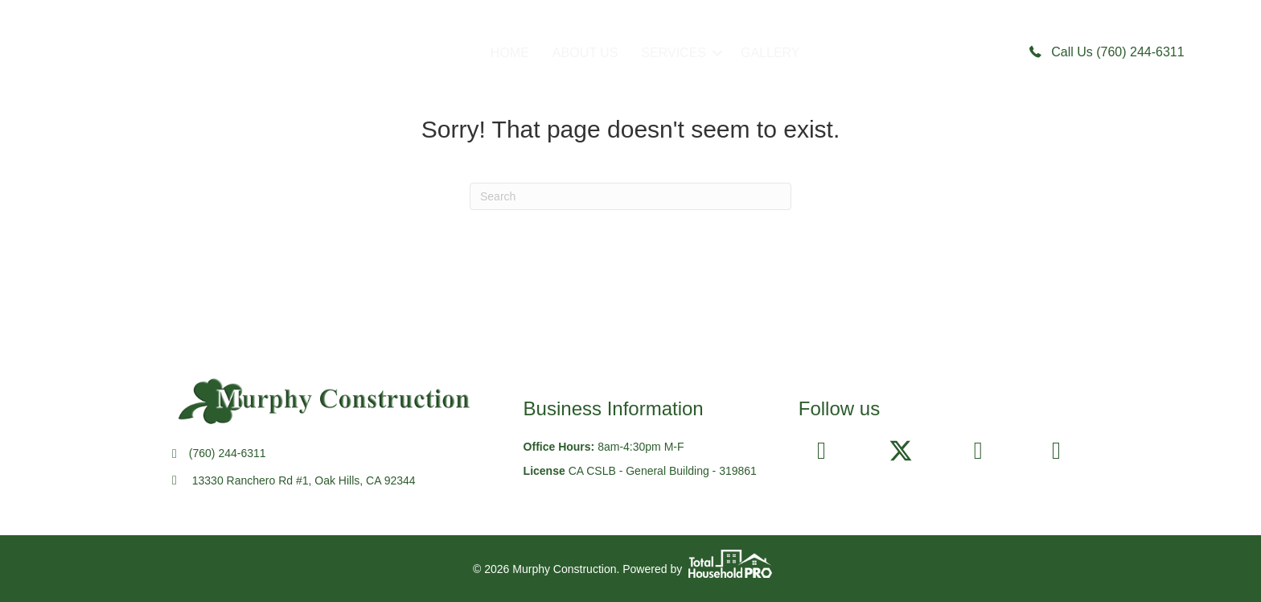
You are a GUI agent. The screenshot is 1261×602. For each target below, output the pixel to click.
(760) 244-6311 (227, 453)
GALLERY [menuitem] (770, 53)
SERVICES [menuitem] (673, 53)
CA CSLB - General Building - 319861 (663, 470)
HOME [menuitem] (510, 53)
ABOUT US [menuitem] (585, 53)
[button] (717, 53)
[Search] (630, 196)
